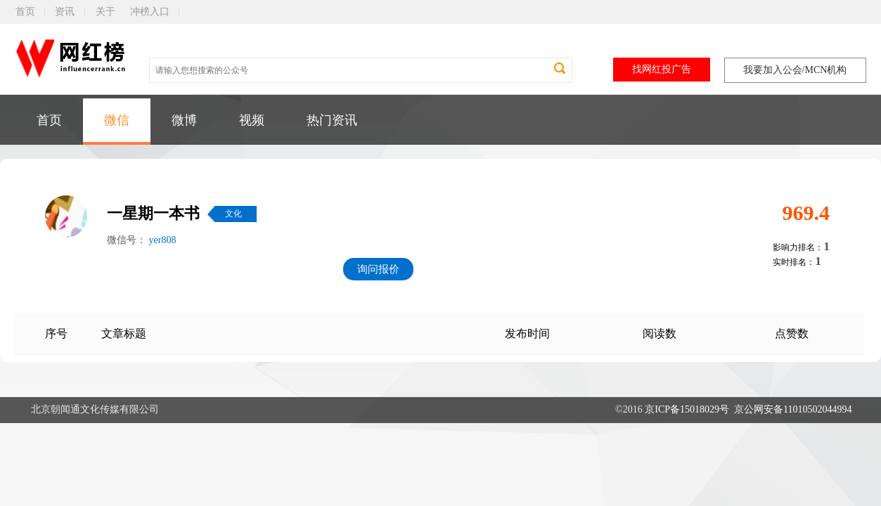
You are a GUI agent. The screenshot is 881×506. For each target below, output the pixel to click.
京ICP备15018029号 (687, 409)
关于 (105, 11)
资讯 (65, 11)
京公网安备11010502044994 (792, 409)
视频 (251, 120)
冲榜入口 (149, 11)
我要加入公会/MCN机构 (795, 70)
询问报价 (378, 269)
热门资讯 (332, 120)
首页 (25, 11)
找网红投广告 (661, 69)
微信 (116, 120)
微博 (184, 120)
